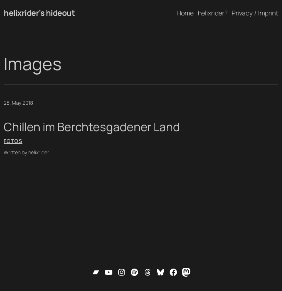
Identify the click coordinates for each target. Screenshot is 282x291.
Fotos (13, 140)
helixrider (38, 152)
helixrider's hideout (39, 12)
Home (185, 12)
